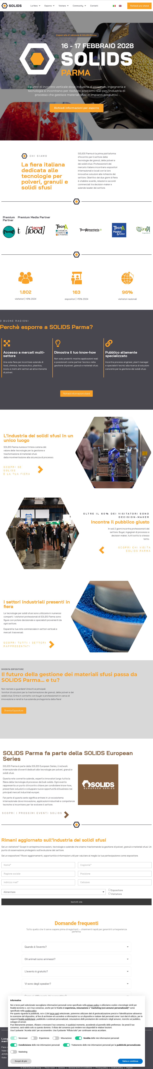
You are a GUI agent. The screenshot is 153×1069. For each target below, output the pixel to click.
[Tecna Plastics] (127, 230)
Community (79, 5)
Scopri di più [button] (21, 1061)
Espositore (117, 890)
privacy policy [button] (93, 1005)
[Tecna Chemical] (70, 230)
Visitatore (116, 894)
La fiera (35, 5)
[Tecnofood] (43, 230)
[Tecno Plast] (18, 230)
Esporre (49, 5)
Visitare (64, 5)
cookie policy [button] (30, 1011)
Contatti (94, 5)
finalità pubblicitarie (26, 1019)
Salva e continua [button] (130, 1061)
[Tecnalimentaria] (98, 230)
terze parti (54, 1013)
